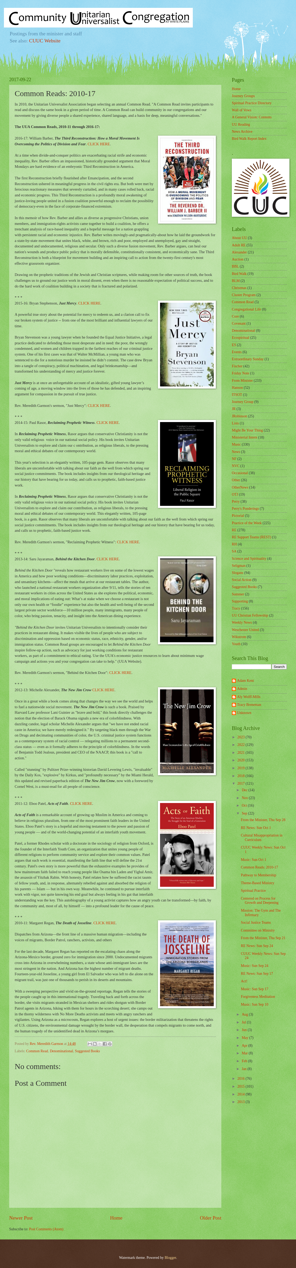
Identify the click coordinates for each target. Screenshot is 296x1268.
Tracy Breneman (249, 705)
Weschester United (245, 630)
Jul (244, 1022)
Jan (245, 1069)
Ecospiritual (240, 338)
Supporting (240, 601)
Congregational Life (246, 309)
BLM (236, 281)
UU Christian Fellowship (250, 615)
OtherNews (240, 487)
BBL (235, 266)
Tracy (236, 608)
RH (234, 544)
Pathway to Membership (258, 875)
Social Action (241, 580)
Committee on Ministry (258, 930)
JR (234, 409)
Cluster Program (244, 295)
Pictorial (238, 516)
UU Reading (241, 124)
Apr (245, 1046)
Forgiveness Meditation (258, 997)
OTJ (235, 494)
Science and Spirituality (249, 559)
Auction (237, 259)
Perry (236, 501)
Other (236, 480)
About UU (239, 238)
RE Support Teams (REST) (251, 537)
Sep (245, 813)
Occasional (240, 473)
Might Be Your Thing (247, 430)
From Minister (242, 381)
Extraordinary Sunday (248, 359)
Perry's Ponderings (245, 509)
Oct (245, 805)
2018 (241, 776)
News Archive (242, 132)
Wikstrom (239, 637)
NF (234, 459)
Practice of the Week (247, 523)
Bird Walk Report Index (249, 139)
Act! (244, 981)
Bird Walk (239, 274)
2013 (241, 1102)
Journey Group (242, 402)
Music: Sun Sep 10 (254, 1004)
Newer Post (21, 1218)
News (236, 452)
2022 (241, 745)
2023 (241, 737)
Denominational (61, 1051)
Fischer (237, 366)
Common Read (37, 1051)
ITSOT (237, 395)
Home (116, 1218)
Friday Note (240, 373)
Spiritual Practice (253, 891)
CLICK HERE (98, 144)
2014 (241, 1094)
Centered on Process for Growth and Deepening (259, 900)
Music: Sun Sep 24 (254, 966)
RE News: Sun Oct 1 (256, 828)
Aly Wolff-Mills (248, 697)
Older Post (210, 1218)
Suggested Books (87, 1051)
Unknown (244, 713)
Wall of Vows (241, 110)
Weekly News (242, 622)
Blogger (170, 1258)
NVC (235, 466)
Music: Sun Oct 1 (253, 860)
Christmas (239, 288)
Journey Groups (243, 96)
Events (237, 352)
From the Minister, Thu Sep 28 (263, 820)
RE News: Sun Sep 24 (257, 946)
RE (234, 530)
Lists (235, 423)
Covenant (239, 323)
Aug (245, 1014)
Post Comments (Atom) (46, 1229)
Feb (245, 1061)
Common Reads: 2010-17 (259, 867)
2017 (241, 783)
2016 (241, 1079)
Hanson (237, 388)
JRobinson (239, 416)
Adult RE (239, 245)
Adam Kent (245, 681)
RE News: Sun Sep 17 (257, 974)
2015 (241, 1086)
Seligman (238, 566)
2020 (241, 760)
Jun (245, 1030)
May (245, 1038)
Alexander (239, 252)
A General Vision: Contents (252, 117)
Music (236, 444)
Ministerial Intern (244, 437)
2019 (241, 768)
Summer (238, 594)
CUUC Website (45, 40)
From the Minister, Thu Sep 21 (263, 938)
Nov (245, 798)
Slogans (237, 573)
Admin (242, 689)
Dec (245, 790)
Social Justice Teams (256, 922)
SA (234, 551)
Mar (245, 1053)
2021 (241, 753)
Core (235, 316)
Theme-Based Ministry (257, 883)
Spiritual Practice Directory (252, 103)
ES (234, 345)
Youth (236, 644)
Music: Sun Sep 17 (254, 989)
